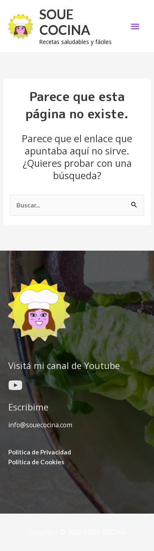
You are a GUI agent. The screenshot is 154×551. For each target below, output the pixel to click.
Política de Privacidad (39, 452)
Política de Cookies (36, 462)
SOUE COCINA (64, 22)
